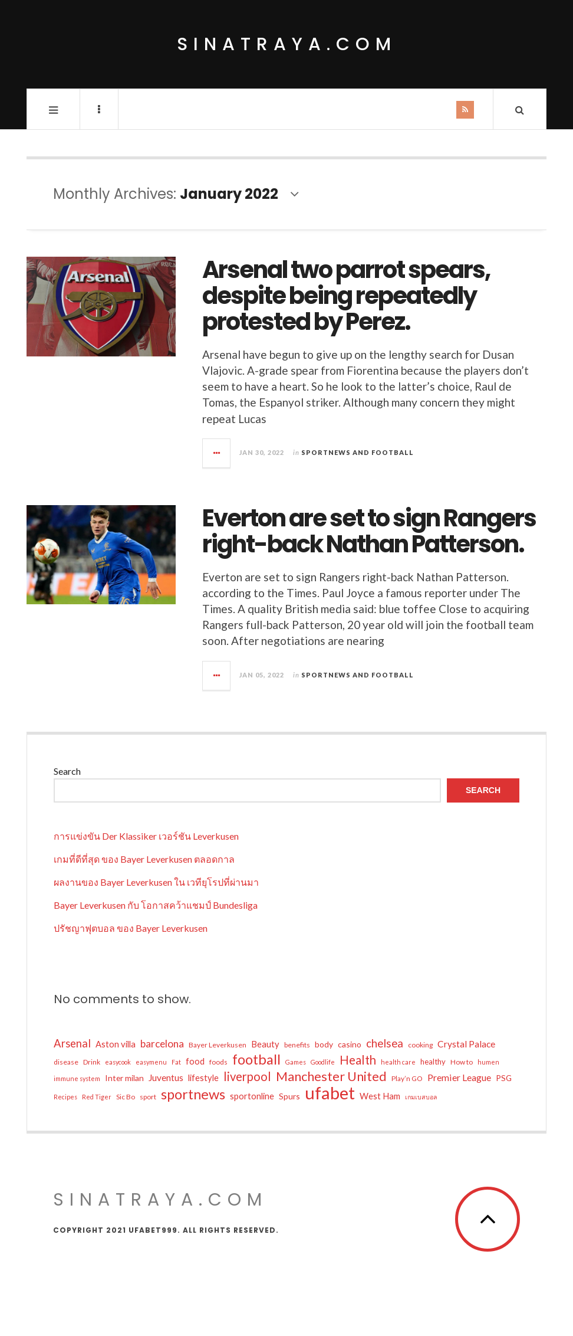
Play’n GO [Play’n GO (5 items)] (407, 1078)
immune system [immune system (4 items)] (77, 1078)
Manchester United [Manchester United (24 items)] (331, 1076)
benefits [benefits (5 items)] (297, 1044)
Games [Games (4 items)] (295, 1062)
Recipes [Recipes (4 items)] (65, 1097)
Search (67, 771)
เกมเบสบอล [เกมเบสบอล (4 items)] (421, 1097)
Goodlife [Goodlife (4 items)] (323, 1062)
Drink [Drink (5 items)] (91, 1061)
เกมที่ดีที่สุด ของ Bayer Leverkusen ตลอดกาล (144, 859)
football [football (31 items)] (256, 1059)
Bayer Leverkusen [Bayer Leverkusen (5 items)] (217, 1044)
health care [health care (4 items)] (398, 1062)
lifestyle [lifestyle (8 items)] (203, 1078)
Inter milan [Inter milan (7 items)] (124, 1078)
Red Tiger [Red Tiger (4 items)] (96, 1097)
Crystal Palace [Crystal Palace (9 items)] (466, 1044)
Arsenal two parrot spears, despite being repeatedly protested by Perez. (346, 295)
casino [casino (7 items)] (349, 1044)
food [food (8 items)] (195, 1061)
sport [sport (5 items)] (148, 1096)
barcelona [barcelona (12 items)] (162, 1043)
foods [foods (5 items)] (218, 1061)
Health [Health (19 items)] (358, 1060)
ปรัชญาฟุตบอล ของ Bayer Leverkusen (131, 928)
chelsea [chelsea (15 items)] (384, 1043)
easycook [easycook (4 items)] (118, 1062)
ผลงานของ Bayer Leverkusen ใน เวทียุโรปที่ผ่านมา (156, 882)
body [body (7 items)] (324, 1044)
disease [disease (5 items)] (66, 1061)
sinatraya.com (287, 44)
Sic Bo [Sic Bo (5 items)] (125, 1096)
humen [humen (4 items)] (488, 1062)
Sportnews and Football (357, 452)
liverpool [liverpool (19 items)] (247, 1076)
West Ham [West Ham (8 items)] (380, 1096)
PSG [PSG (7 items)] (504, 1078)
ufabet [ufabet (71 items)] (330, 1093)
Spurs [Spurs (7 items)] (289, 1096)
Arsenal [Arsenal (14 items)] (72, 1043)
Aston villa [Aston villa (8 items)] (115, 1044)
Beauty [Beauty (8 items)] (265, 1044)
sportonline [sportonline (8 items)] (252, 1096)
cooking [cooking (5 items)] (420, 1044)
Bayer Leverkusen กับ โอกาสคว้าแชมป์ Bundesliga (156, 905)
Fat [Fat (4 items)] (176, 1062)
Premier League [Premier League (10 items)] (459, 1077)
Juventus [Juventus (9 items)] (166, 1077)
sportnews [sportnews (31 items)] (193, 1094)
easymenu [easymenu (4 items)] (151, 1062)
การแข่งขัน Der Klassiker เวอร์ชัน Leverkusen (146, 835)
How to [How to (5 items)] (461, 1061)
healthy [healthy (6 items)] (433, 1061)
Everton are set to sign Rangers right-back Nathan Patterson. (369, 531)
